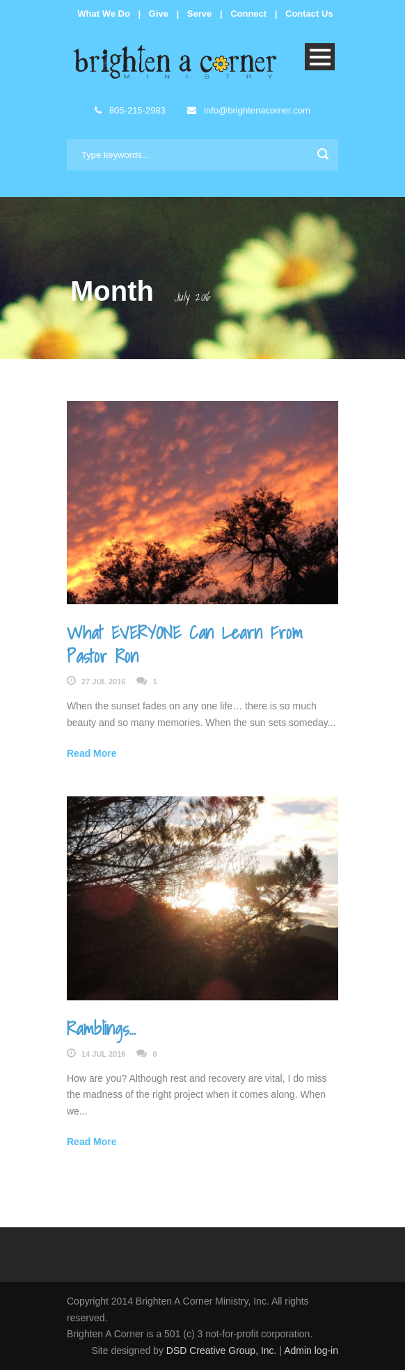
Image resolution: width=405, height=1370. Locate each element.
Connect (248, 13)
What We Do (103, 13)
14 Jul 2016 (103, 1054)
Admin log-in (311, 1350)
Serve (199, 13)
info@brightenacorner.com (248, 110)
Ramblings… (101, 1028)
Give (158, 13)
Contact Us (309, 13)
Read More (92, 753)
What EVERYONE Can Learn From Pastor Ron (185, 643)
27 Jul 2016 (103, 681)
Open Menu (320, 56)
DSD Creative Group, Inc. (223, 1350)
